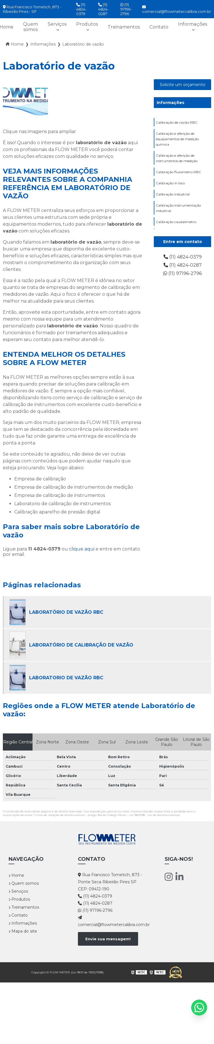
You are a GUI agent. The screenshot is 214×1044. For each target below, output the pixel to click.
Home (16, 875)
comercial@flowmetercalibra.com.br (176, 9)
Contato (159, 27)
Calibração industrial (173, 194)
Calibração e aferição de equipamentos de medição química (177, 138)
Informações (192, 24)
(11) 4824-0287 (103, 9)
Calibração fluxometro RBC (178, 172)
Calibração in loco (170, 183)
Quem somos (31, 26)
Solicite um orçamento (182, 84)
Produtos (87, 24)
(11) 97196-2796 (126, 9)
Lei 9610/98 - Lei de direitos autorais (154, 815)
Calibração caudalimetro (176, 222)
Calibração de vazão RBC (176, 122)
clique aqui (81, 549)
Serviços (57, 24)
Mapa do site (23, 931)
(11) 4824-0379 (81, 9)
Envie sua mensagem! (108, 939)
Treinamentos (124, 27)
